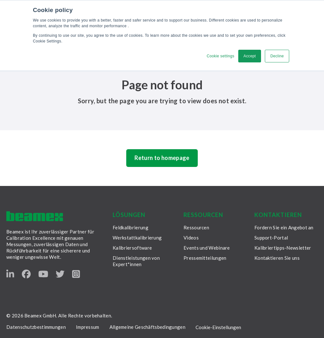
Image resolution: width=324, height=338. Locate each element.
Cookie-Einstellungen (218, 327)
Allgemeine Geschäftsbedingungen (147, 327)
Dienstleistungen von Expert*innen (136, 261)
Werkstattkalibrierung (137, 237)
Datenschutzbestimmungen (36, 327)
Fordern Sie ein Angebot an (284, 227)
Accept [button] (250, 56)
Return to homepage (161, 157)
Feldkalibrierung (130, 227)
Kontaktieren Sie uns (277, 258)
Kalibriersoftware (132, 248)
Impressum (87, 327)
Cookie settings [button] (220, 56)
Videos (191, 237)
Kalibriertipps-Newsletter (282, 248)
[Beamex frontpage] (34, 216)
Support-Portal (271, 237)
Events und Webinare (207, 248)
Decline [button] (277, 56)
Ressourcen (196, 227)
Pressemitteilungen (205, 258)
